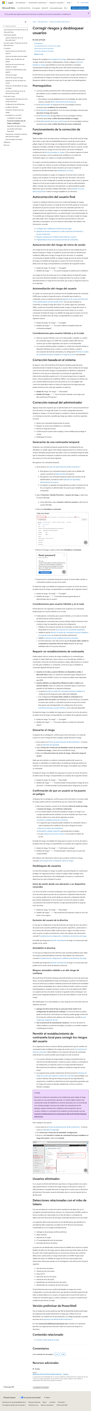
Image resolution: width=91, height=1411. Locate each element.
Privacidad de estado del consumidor (13, 1405)
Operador (43, 110)
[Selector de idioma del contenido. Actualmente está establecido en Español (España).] (9, 1397)
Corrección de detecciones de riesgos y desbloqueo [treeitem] (16, 122)
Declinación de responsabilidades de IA (14, 1402)
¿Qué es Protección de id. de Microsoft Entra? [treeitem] (14, 39)
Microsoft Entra (42, 22)
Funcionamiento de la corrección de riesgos (47, 46)
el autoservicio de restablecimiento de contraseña (61, 638)
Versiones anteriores (34, 1402)
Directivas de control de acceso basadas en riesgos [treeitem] (15, 65)
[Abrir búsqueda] (78, 2)
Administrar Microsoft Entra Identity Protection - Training (50, 1374)
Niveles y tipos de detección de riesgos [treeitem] (15, 60)
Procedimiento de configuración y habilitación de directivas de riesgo (62, 936)
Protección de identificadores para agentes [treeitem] (16, 71)
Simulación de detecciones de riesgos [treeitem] (14, 111)
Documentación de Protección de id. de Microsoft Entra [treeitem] (16, 31)
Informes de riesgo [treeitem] (11, 75)
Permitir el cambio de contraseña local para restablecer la (65, 691)
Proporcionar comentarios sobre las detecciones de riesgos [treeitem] (16, 135)
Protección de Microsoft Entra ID (59, 22)
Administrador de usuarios (49, 482)
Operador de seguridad (71, 479)
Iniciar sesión (85, 2)
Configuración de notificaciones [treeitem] (15, 104)
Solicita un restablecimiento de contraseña (53, 820)
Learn (34, 22)
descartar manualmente (58, 940)
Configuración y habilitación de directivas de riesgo (54, 228)
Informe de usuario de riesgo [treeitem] (14, 78)
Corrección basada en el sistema (44, 51)
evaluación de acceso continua (54, 834)
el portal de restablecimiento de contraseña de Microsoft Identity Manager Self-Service (60, 1114)
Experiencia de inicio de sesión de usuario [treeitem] (16, 82)
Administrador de (46, 104)
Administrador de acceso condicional (53, 121)
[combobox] (15, 26)
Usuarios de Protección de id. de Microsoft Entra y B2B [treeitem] (15, 92)
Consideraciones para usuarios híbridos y (52, 708)
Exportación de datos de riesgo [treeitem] (16, 126)
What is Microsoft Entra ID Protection (63, 102)
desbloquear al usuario (65, 170)
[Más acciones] (87, 21)
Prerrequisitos (38, 43)
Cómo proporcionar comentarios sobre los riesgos (56, 861)
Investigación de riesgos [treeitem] (14, 118)
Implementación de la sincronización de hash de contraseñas (57, 240)
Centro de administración (80, 8)
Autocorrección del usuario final (43, 48)
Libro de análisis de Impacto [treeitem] (14, 139)
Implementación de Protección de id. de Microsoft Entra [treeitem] (17, 100)
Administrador (45, 116)
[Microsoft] (3, 2)
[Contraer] (25, 22)
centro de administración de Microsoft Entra (64, 467)
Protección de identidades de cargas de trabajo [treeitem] (16, 87)
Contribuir (52, 1402)
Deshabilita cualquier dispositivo (49, 831)
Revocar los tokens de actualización (50, 828)
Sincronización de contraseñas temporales (70, 630)
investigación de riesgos (58, 59)
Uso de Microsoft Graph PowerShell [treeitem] (14, 130)
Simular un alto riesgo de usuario (47, 1340)
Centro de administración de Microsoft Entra (64, 742)
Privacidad (61, 1402)
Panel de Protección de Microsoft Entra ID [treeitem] (16, 52)
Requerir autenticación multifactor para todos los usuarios (56, 237)
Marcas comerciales (47, 1405)
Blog (44, 1402)
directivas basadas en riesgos (55, 152)
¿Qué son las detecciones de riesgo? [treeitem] (16, 56)
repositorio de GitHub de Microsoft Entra (57, 1319)
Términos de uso (33, 1405)
